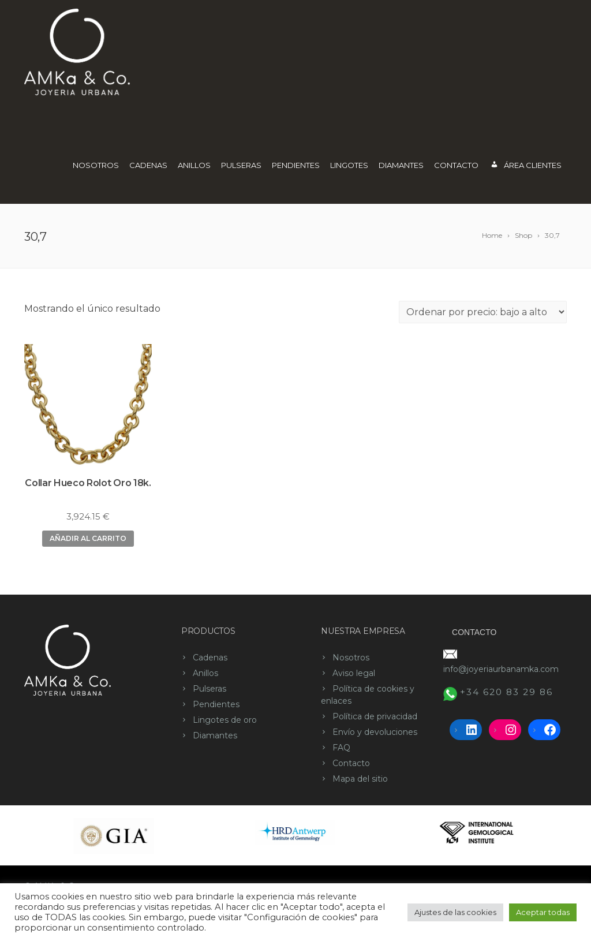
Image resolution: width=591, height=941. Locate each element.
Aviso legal (353, 673)
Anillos (194, 165)
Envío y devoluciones (374, 732)
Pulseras (241, 165)
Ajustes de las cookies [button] (455, 912)
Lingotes (349, 165)
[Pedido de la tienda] (483, 312)
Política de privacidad (374, 716)
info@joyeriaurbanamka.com (501, 669)
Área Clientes (525, 166)
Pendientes (296, 165)
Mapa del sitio (360, 779)
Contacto (456, 165)
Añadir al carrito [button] (88, 538)
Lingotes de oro (225, 720)
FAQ (341, 747)
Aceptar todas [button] (543, 912)
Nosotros (96, 165)
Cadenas (148, 165)
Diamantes (401, 165)
